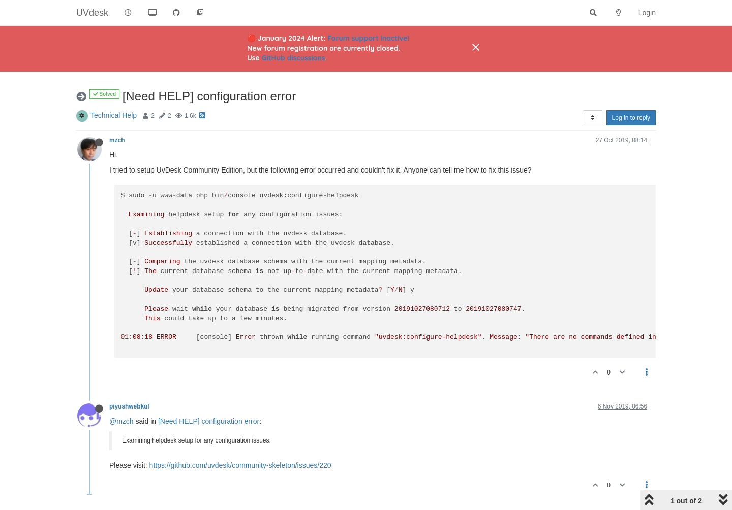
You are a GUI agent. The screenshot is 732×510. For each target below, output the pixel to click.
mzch (117, 140)
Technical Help (113, 115)
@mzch (121, 421)
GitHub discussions (293, 57)
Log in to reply (631, 117)
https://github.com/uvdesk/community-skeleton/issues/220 (240, 465)
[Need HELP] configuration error (208, 421)
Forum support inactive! (368, 38)
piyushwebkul (129, 406)
